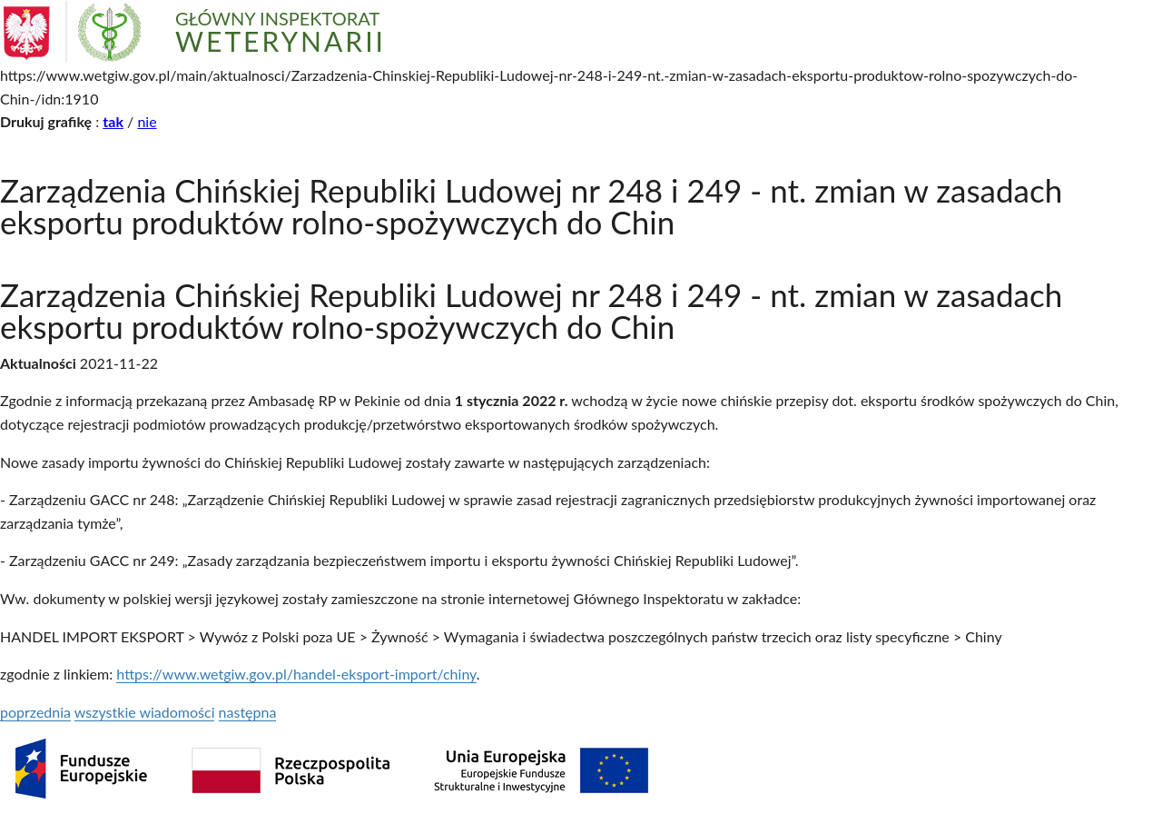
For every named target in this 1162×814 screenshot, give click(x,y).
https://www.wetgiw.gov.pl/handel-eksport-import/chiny (296, 673)
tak (113, 121)
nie (146, 121)
